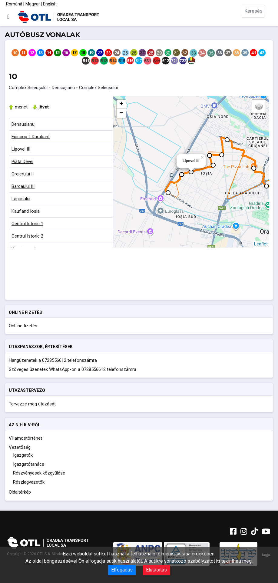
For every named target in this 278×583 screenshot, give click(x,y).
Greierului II (23, 174)
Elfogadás (122, 570)
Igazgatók (23, 455)
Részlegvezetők (29, 482)
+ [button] (121, 104)
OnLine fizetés (23, 325)
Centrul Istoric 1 (27, 223)
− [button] (121, 113)
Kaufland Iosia (26, 211)
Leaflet (261, 244)
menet (18, 107)
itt (218, 561)
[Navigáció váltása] (8, 16)
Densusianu (23, 124)
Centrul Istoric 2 (27, 236)
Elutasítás (156, 570)
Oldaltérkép (20, 492)
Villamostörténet (25, 438)
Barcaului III (23, 186)
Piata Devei (22, 161)
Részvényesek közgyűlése (39, 473)
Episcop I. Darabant (31, 136)
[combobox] (257, 17)
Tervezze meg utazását (32, 404)
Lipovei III (21, 149)
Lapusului (21, 199)
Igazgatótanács (28, 464)
